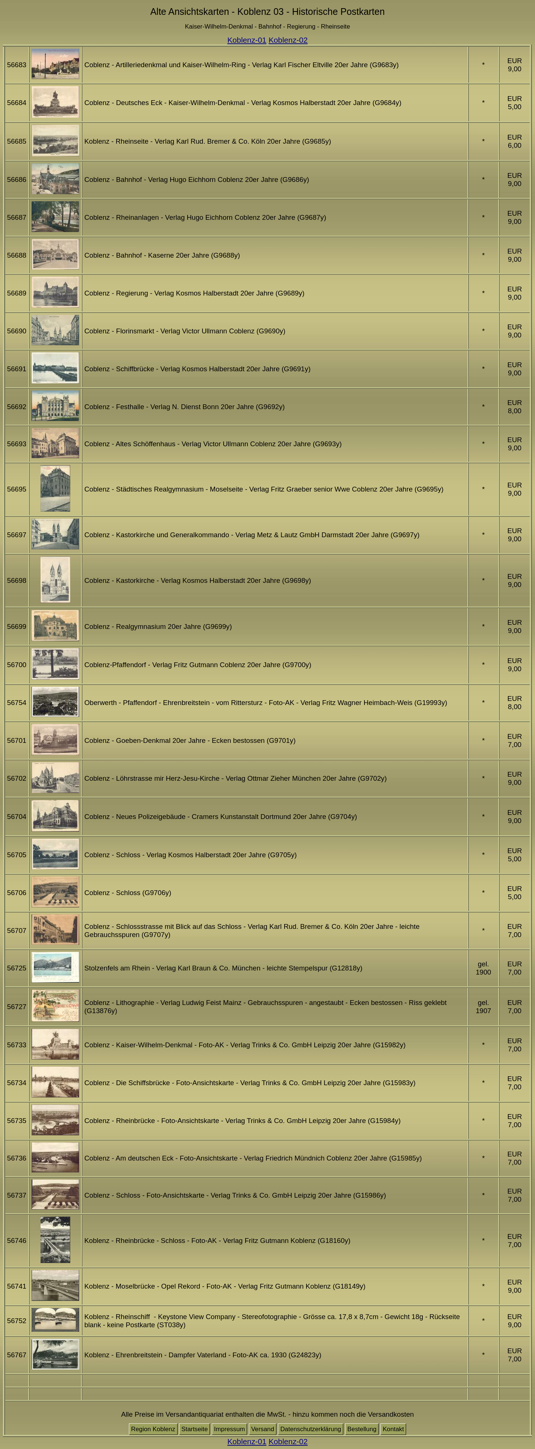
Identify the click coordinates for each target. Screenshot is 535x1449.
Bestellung (362, 1429)
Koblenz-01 (246, 40)
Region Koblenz (153, 1429)
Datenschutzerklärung (310, 1429)
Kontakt (393, 1429)
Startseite (194, 1429)
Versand (262, 1429)
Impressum (229, 1429)
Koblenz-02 (288, 40)
